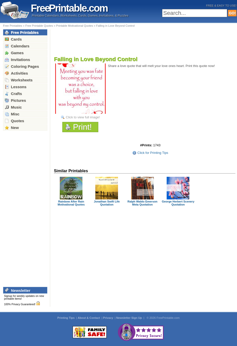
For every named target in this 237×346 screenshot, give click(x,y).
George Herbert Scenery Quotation (178, 203)
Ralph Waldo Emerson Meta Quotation (142, 203)
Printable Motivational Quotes (74, 25)
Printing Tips (66, 317)
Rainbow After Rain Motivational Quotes (71, 203)
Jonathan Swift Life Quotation (107, 203)
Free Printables (12, 25)
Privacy (108, 317)
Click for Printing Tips (152, 153)
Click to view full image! (83, 117)
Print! (82, 126)
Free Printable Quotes (39, 25)
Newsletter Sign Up (129, 317)
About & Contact (89, 317)
